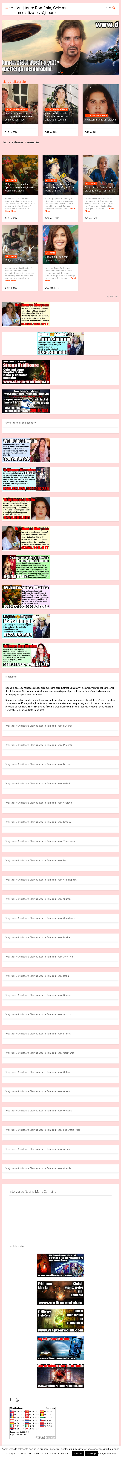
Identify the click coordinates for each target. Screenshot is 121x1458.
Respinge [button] (91, 1453)
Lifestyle (50, 253)
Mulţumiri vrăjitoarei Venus (19, 260)
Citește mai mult (107, 1453)
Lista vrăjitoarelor (14, 82)
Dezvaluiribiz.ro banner (36, 61)
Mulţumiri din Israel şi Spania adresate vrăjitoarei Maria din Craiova (19, 187)
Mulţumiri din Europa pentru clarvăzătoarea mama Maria (100, 189)
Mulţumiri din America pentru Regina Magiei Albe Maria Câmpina (59, 187)
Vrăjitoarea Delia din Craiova (100, 119)
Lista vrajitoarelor (16, 109)
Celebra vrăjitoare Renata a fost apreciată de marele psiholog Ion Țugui (19, 116)
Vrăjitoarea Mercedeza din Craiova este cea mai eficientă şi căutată (59, 116)
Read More (10, 211)
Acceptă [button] (78, 1453)
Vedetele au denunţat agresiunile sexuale (56, 258)
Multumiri (11, 180)
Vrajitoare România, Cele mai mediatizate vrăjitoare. (43, 10)
